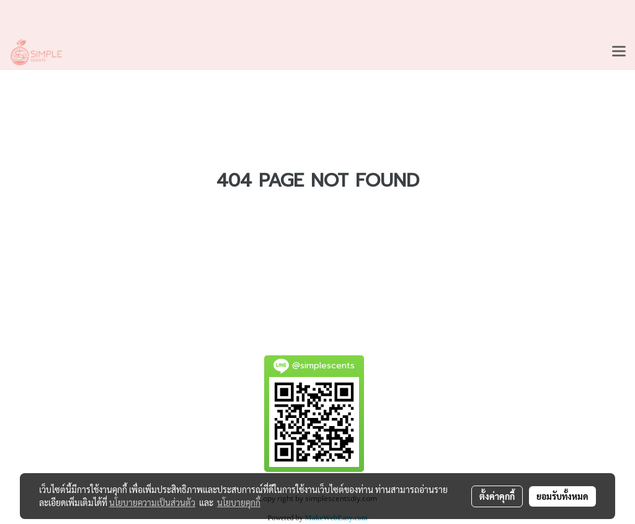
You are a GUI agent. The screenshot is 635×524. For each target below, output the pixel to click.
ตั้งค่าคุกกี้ (497, 496)
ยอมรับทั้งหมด (562, 496)
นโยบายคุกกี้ (238, 502)
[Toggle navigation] (619, 52)
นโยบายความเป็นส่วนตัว (152, 502)
